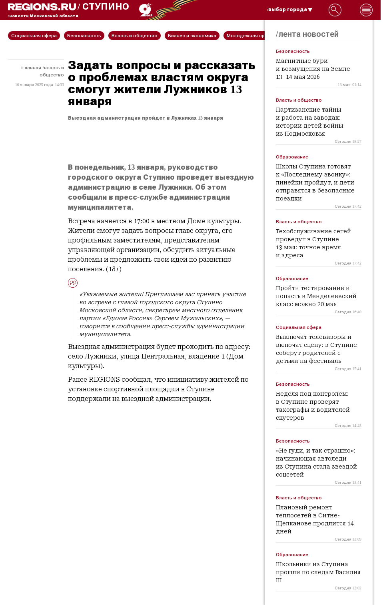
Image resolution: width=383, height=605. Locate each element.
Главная (31, 67)
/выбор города (290, 9)
